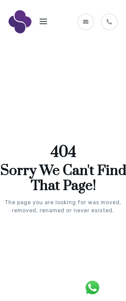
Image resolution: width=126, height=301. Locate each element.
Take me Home (63, 237)
